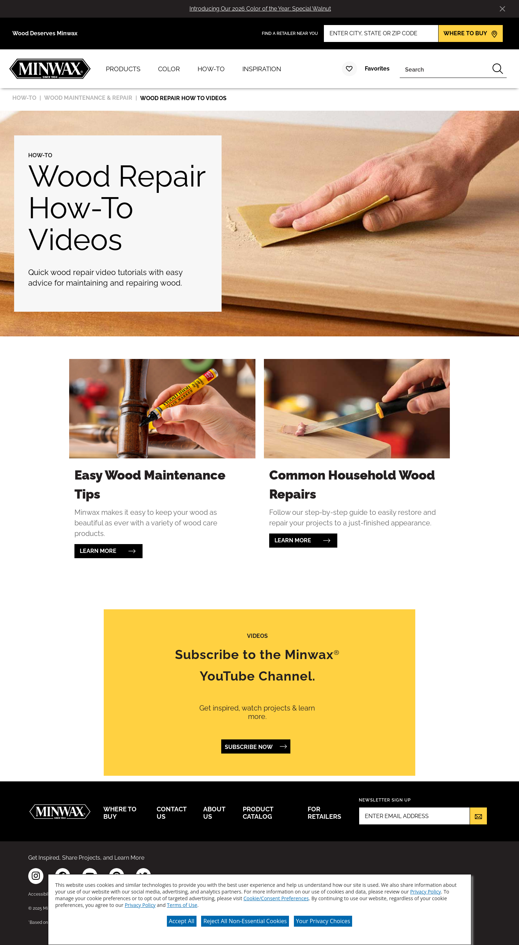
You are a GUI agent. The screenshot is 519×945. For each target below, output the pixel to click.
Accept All (181, 921)
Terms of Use (182, 905)
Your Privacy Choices (323, 921)
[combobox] (444, 69)
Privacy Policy (425, 891)
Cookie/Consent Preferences (276, 898)
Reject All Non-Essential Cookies (245, 921)
